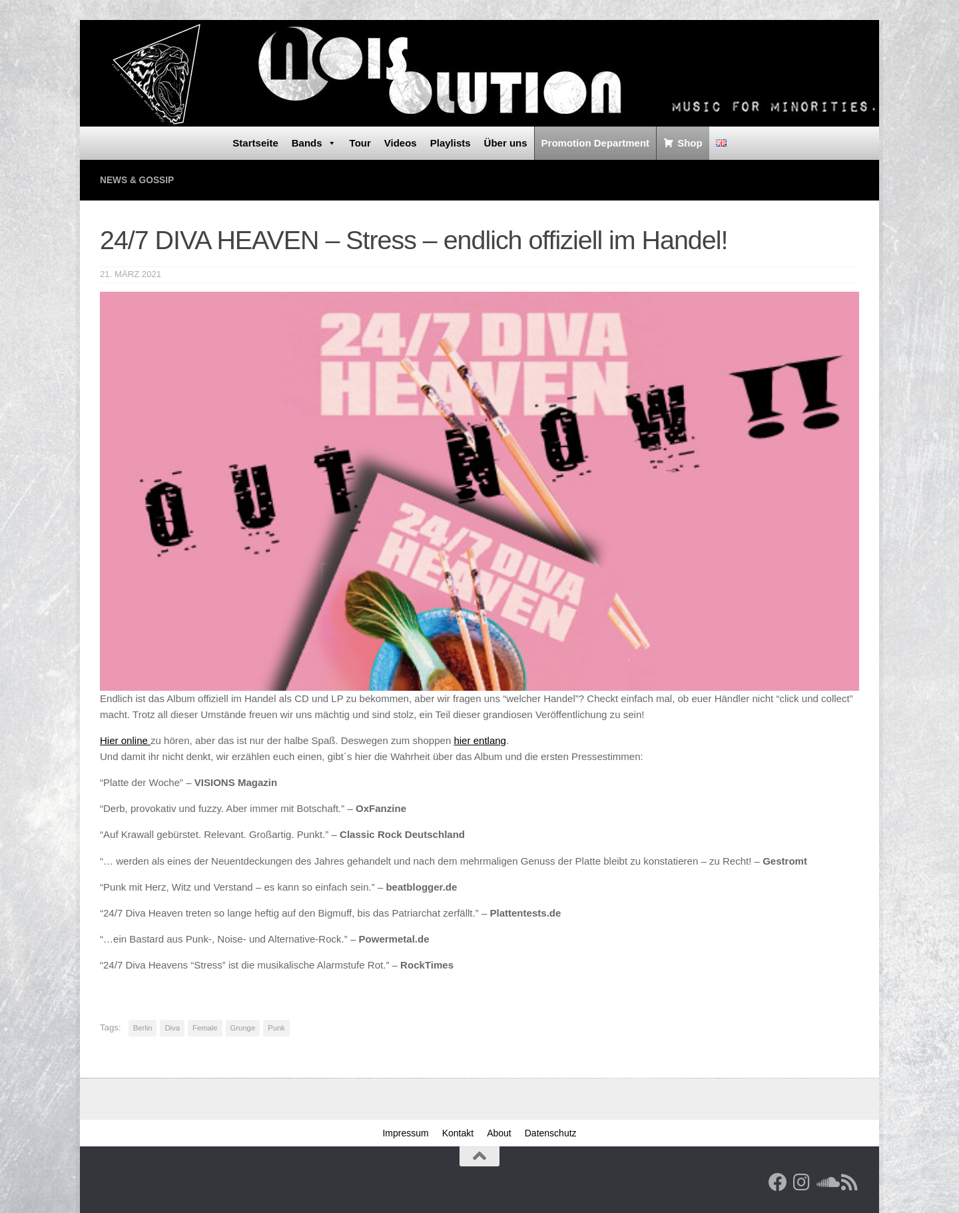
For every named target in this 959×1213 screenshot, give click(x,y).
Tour (360, 143)
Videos (400, 143)
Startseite (255, 143)
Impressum (405, 1132)
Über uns (505, 143)
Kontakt (458, 1132)
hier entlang (480, 739)
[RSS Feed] (849, 1181)
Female (205, 1027)
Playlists (450, 143)
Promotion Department (595, 143)
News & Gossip (140, 179)
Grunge (243, 1027)
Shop (690, 143)
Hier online (125, 739)
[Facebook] (778, 1181)
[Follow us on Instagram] (802, 1181)
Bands (314, 143)
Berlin (143, 1027)
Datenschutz (551, 1132)
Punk (276, 1027)
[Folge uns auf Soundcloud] (825, 1181)
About (499, 1132)
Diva (172, 1027)
